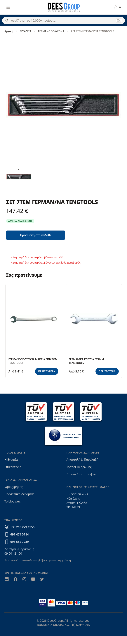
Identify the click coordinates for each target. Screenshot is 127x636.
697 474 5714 (19, 534)
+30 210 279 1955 (22, 527)
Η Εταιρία (11, 460)
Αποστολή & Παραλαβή (83, 460)
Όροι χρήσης (13, 487)
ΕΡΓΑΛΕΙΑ (25, 31)
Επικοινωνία (12, 467)
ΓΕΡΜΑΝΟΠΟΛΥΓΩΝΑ (51, 31)
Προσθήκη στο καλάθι (35, 235)
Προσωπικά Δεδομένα (19, 494)
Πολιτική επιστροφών (81, 474)
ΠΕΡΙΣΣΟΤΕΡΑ (46, 371)
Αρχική (8, 31)
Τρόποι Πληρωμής (79, 467)
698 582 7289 (19, 542)
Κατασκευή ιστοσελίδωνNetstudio (63, 625)
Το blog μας (12, 501)
